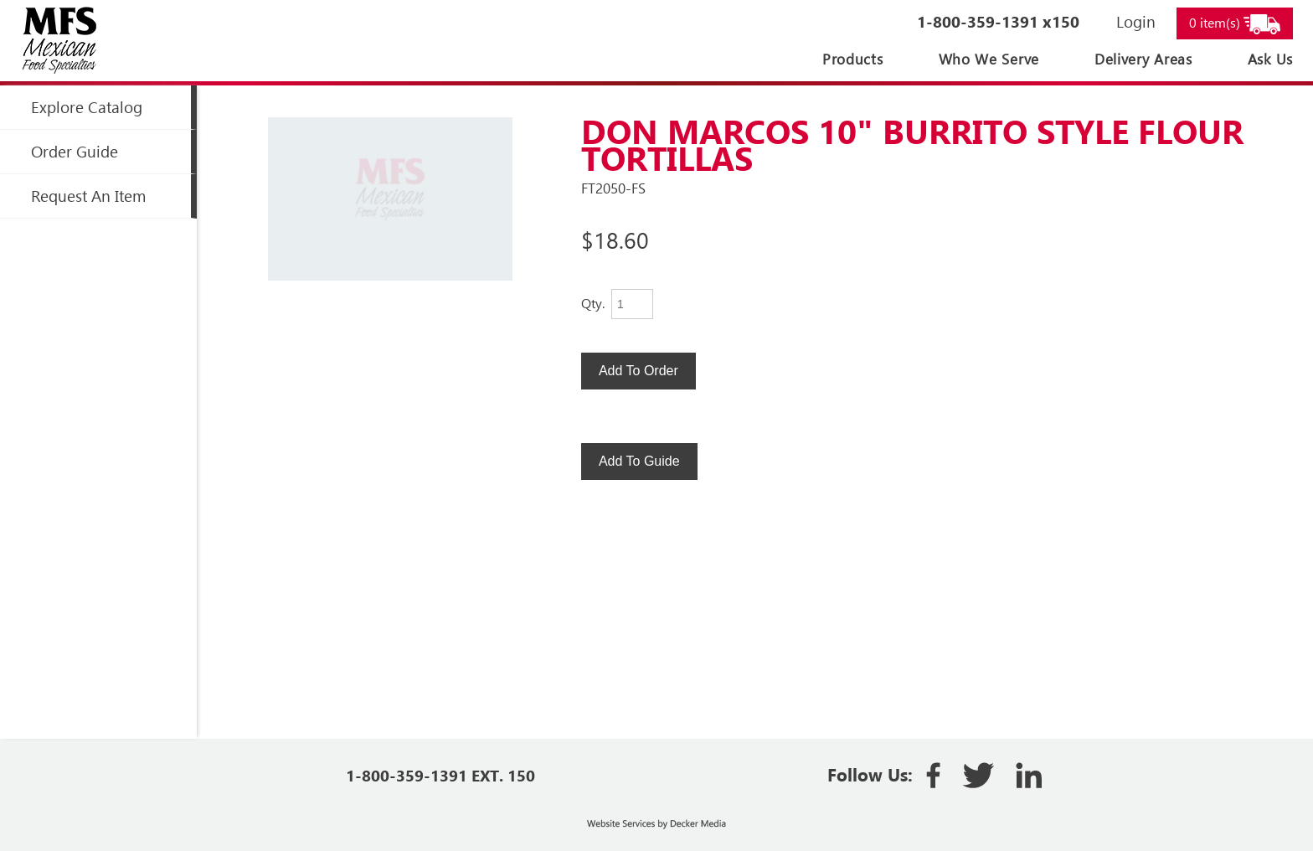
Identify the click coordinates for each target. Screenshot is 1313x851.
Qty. (593, 303)
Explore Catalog (86, 106)
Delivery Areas (1143, 59)
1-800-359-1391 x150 (998, 21)
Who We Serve (989, 59)
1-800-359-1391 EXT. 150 (440, 775)
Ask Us (1270, 59)
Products (852, 59)
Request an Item (88, 195)
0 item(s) (1234, 23)
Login (1136, 21)
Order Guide (74, 151)
